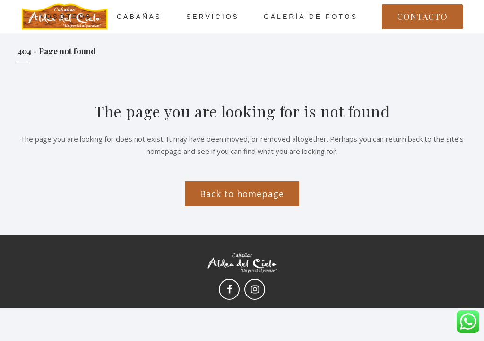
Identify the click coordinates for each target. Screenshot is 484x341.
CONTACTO (422, 16)
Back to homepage (242, 193)
